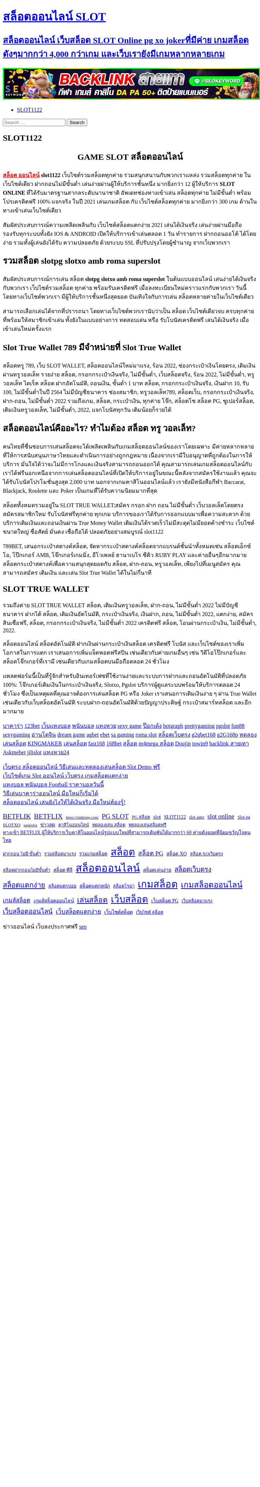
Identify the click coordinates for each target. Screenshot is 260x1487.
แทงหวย (106, 726)
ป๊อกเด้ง (152, 726)
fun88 (237, 726)
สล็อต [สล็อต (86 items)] (123, 852)
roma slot (146, 735)
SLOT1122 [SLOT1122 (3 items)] (175, 817)
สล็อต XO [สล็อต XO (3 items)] (176, 853)
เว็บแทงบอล (56, 726)
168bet (114, 743)
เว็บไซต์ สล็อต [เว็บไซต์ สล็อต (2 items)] (149, 912)
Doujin (183, 743)
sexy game (130, 726)
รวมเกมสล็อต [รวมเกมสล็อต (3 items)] (93, 853)
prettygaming (199, 726)
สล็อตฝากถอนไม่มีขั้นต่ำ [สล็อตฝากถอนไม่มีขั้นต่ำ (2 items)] (26, 870)
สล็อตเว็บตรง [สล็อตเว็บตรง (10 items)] (193, 869)
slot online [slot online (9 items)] (220, 816)
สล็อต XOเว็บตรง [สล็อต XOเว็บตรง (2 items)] (206, 853)
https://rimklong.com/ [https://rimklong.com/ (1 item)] (82, 817)
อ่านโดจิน (43, 735)
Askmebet (14, 752)
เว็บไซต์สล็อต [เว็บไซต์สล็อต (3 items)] (118, 912)
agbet (93, 735)
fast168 (96, 743)
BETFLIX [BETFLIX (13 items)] (48, 816)
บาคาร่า (13, 726)
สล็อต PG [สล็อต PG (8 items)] (150, 853)
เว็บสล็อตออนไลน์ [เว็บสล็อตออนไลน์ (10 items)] (28, 911)
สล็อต (130, 743)
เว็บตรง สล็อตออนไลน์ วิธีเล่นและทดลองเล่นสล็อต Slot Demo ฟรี (81, 767)
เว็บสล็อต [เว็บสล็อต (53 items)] (129, 899)
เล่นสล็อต (75, 743)
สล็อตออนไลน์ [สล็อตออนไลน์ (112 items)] (108, 868)
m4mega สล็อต (155, 743)
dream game (71, 735)
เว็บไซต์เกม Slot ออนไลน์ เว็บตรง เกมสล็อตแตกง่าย (65, 776)
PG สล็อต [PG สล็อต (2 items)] (141, 817)
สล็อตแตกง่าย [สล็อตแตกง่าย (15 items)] (24, 885)
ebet (105, 735)
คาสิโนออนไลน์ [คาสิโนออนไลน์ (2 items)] (73, 824)
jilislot (34, 752)
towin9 (200, 743)
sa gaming (122, 735)
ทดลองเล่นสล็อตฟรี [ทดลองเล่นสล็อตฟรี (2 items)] (147, 824)
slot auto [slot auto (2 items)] (196, 817)
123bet (32, 726)
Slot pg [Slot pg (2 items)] (243, 817)
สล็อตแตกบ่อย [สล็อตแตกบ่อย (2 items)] (62, 886)
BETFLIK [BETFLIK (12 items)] (17, 816)
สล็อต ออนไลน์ (21, 175)
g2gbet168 (204, 735)
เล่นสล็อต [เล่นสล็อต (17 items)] (92, 900)
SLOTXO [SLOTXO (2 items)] (11, 824)
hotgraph (173, 726)
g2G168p (227, 735)
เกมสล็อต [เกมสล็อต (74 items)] (158, 884)
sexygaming (16, 735)
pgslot (223, 726)
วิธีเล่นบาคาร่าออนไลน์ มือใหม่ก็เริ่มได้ (50, 793)
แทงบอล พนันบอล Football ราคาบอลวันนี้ (53, 784)
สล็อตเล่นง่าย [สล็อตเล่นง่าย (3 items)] (157, 870)
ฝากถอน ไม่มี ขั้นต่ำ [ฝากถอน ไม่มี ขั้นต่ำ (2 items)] (22, 853)
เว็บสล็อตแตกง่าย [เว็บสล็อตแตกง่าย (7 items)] (78, 911)
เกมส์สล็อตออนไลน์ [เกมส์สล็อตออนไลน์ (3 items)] (54, 900)
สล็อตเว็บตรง (174, 735)
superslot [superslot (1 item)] (30, 825)
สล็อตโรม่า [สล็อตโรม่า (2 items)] (124, 886)
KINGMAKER (45, 743)
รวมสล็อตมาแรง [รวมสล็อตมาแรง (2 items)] (60, 853)
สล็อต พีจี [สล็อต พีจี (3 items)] (62, 870)
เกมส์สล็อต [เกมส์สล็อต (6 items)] (16, 900)
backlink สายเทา (229, 743)
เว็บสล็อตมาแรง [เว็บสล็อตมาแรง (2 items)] (197, 900)
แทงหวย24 (56, 752)
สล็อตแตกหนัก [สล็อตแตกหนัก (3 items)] (94, 886)
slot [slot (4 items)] (157, 817)
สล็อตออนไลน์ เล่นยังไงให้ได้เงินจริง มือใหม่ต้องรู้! (64, 802)
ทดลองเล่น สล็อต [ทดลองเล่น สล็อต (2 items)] (108, 824)
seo (83, 927)
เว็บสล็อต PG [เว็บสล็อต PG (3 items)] (164, 900)
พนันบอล (83, 726)
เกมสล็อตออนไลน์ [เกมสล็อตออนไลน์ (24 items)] (211, 884)
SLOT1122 (29, 110)
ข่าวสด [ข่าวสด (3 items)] (47, 824)
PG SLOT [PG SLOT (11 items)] (115, 816)
